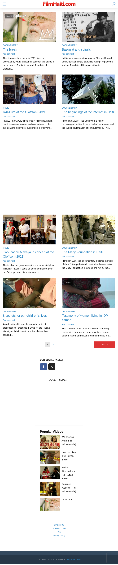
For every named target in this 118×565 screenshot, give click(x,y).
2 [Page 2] (53, 345)
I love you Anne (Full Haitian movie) (69, 457)
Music (6, 108)
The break (10, 49)
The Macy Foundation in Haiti (83, 252)
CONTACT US (59, 529)
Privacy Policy (59, 536)
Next (103, 345)
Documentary (10, 45)
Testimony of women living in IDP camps (85, 319)
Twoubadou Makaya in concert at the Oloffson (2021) (29, 255)
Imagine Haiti (74, 560)
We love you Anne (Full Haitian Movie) (69, 441)
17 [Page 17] (71, 345)
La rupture (67, 500)
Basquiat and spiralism (78, 49)
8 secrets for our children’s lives (25, 316)
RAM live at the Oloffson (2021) (25, 112)
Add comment (9, 54)
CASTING (59, 525)
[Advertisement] (59, 174)
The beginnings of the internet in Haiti (88, 112)
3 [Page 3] (58, 345)
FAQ (59, 532)
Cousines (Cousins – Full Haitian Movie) (69, 489)
